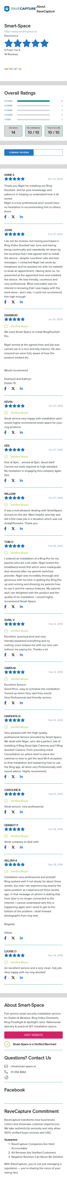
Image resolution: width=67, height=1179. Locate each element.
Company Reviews (19, 152)
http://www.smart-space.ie (20, 31)
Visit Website (33, 1035)
